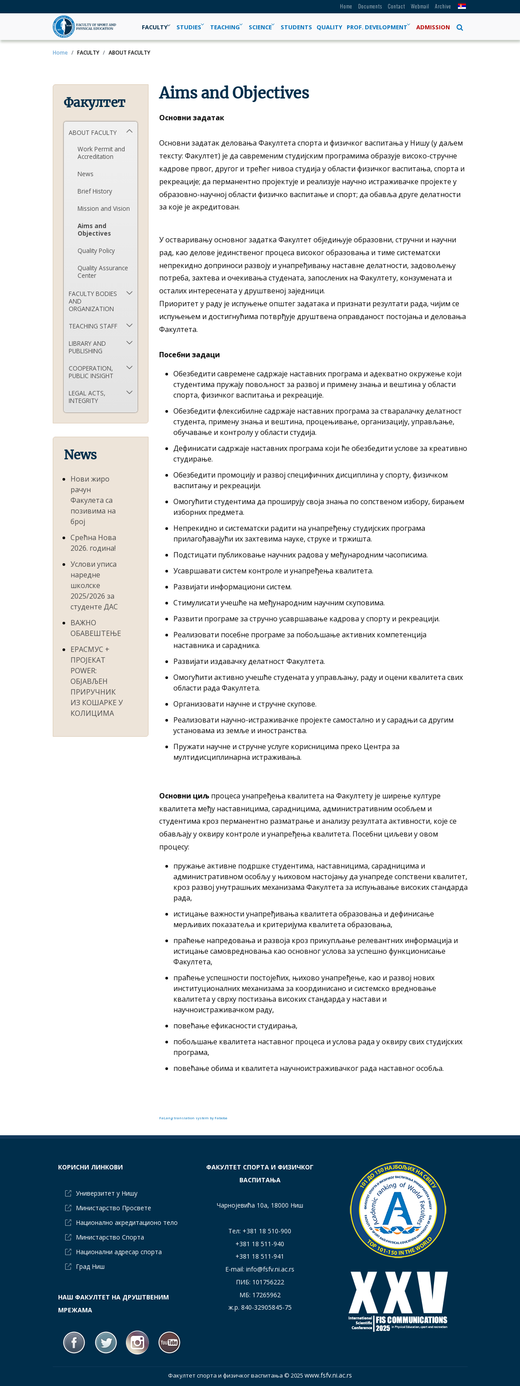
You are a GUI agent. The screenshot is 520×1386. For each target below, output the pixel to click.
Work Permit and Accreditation (101, 153)
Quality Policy (96, 250)
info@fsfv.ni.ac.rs (270, 1269)
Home (346, 6)
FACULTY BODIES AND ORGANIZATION (93, 301)
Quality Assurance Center (103, 272)
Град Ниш (90, 1266)
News (86, 174)
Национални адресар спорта (119, 1252)
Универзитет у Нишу (106, 1193)
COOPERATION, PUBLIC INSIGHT (91, 372)
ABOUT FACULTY (93, 132)
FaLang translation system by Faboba (193, 1117)
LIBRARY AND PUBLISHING (87, 347)
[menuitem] (157, 27)
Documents (370, 6)
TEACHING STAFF (93, 326)
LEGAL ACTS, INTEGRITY (87, 397)
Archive (443, 6)
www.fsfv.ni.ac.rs (328, 1375)
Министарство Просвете (113, 1208)
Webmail (420, 6)
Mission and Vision (104, 208)
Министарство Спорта (110, 1237)
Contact (396, 6)
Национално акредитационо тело (127, 1222)
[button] (460, 27)
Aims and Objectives (94, 229)
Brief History (95, 191)
